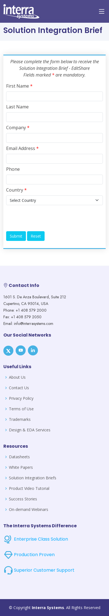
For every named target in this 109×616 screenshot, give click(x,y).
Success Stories (23, 499)
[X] (8, 351)
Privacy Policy (21, 398)
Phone (13, 169)
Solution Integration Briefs (32, 478)
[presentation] (48, 218)
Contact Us (19, 388)
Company (18, 127)
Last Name (17, 107)
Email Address (22, 148)
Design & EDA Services (29, 430)
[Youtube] (21, 350)
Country (16, 190)
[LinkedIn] (33, 350)
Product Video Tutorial (29, 488)
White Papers (21, 467)
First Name (19, 86)
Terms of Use (21, 409)
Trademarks (20, 419)
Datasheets (19, 457)
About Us (17, 377)
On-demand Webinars (28, 509)
